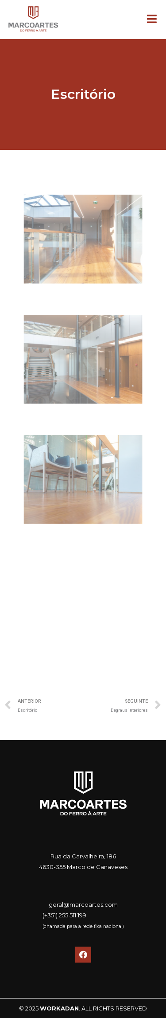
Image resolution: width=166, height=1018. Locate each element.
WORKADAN (59, 1008)
